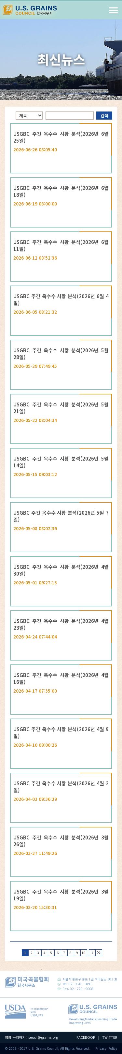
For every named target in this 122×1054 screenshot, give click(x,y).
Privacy (100, 1048)
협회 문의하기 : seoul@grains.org (31, 1037)
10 (83, 952)
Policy (112, 1048)
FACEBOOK (85, 1037)
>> (98, 952)
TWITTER (109, 1037)
